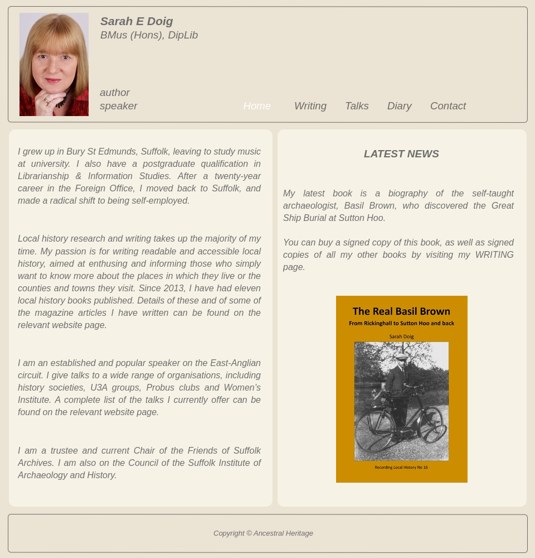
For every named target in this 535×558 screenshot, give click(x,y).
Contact (448, 106)
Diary (399, 106)
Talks (357, 106)
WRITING (494, 254)
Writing (310, 106)
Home (257, 106)
